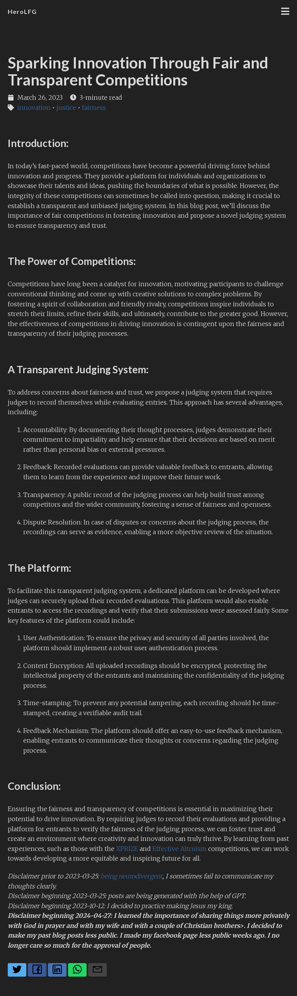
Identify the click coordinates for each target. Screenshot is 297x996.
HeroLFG (22, 11)
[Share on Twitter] (17, 970)
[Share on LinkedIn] (57, 970)
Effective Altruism (179, 848)
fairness (94, 107)
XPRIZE (127, 848)
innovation (34, 107)
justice (66, 107)
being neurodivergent (131, 876)
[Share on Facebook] (37, 970)
